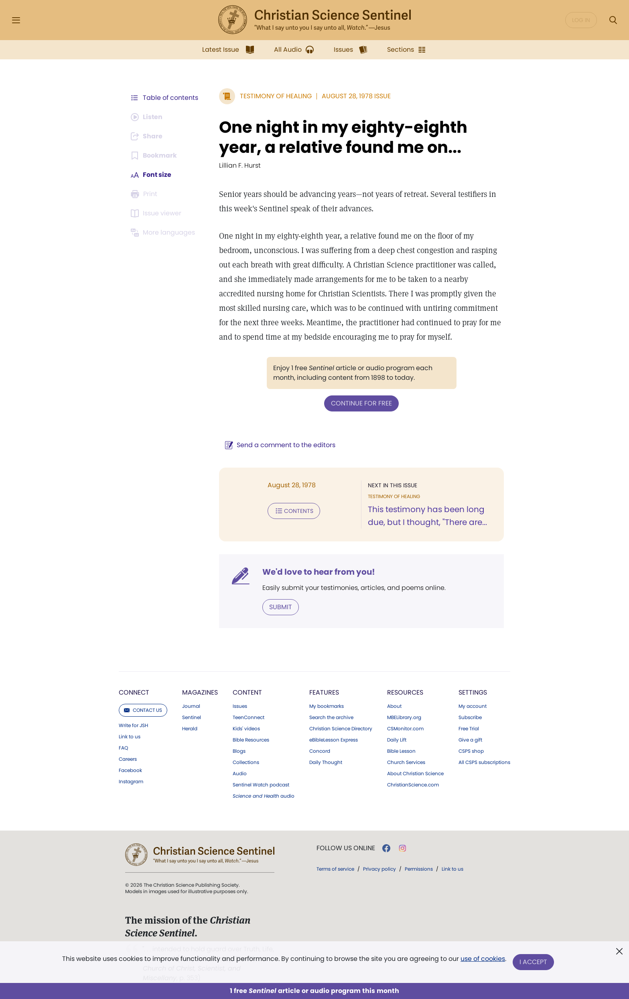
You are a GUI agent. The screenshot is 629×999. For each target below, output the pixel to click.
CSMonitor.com (405, 728)
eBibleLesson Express (333, 740)
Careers (128, 759)
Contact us (143, 710)
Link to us (129, 736)
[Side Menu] (16, 20)
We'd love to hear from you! (318, 572)
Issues (240, 706)
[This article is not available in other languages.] (164, 232)
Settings (473, 692)
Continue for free (361, 403)
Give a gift (470, 740)
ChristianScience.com (413, 784)
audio (263, 796)
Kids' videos (246, 728)
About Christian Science (415, 773)
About (394, 706)
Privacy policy (379, 868)
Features (324, 692)
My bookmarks (326, 706)
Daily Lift (396, 740)
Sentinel (191, 717)
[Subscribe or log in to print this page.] (145, 194)
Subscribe (470, 717)
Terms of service (335, 868)
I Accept (533, 962)
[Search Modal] (613, 20)
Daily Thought (325, 762)
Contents (293, 511)
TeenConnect (248, 717)
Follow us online (346, 848)
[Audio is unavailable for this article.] (147, 117)
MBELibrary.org (404, 717)
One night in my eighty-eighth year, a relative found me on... (343, 137)
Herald (189, 728)
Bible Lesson (401, 751)
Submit (280, 607)
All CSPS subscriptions (484, 762)
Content (247, 692)
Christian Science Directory (340, 728)
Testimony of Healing (276, 96)
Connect (134, 692)
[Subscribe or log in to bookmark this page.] (154, 155)
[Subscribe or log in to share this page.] (147, 136)
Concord (319, 751)
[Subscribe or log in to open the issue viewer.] (157, 213)
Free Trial (469, 728)
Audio (240, 773)
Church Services (406, 762)
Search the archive (331, 717)
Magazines (200, 692)
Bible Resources (251, 740)
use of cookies (483, 958)
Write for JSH (133, 725)
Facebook (130, 770)
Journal (191, 706)
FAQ (123, 748)
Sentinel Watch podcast (261, 784)
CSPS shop (471, 751)
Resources (405, 692)
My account (473, 706)
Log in (581, 20)
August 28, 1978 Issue (356, 96)
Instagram (131, 781)
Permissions (419, 868)
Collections (246, 762)
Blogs (239, 751)
